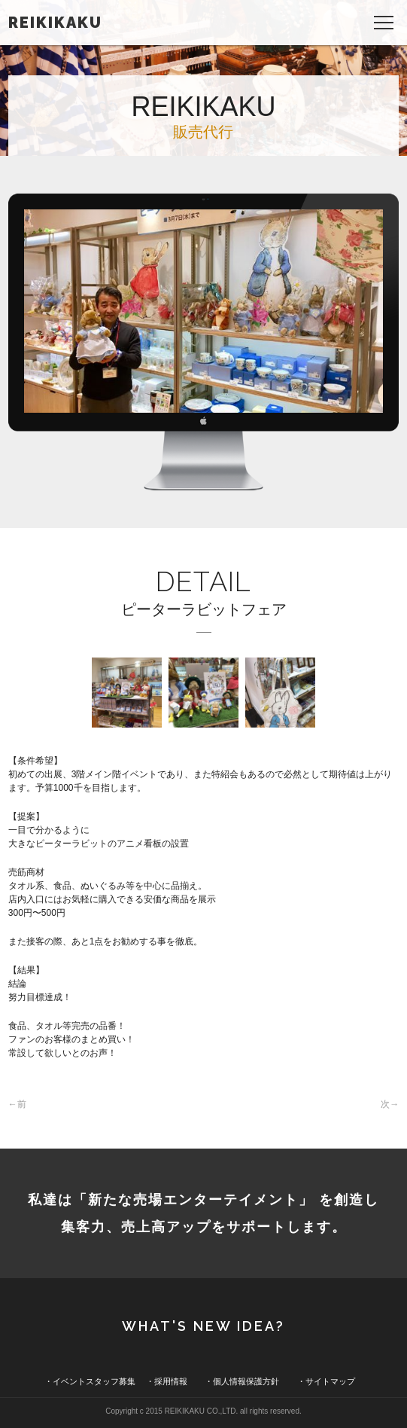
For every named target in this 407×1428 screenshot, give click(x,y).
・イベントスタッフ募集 (89, 1381)
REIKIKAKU (55, 23)
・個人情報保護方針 (242, 1381)
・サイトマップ (326, 1381)
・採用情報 (166, 1381)
